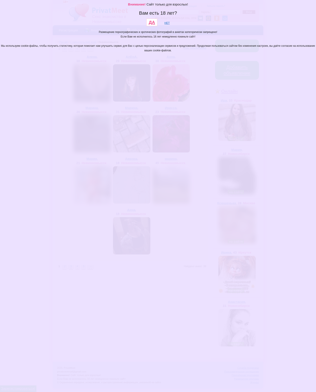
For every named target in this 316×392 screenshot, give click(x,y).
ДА (152, 22)
